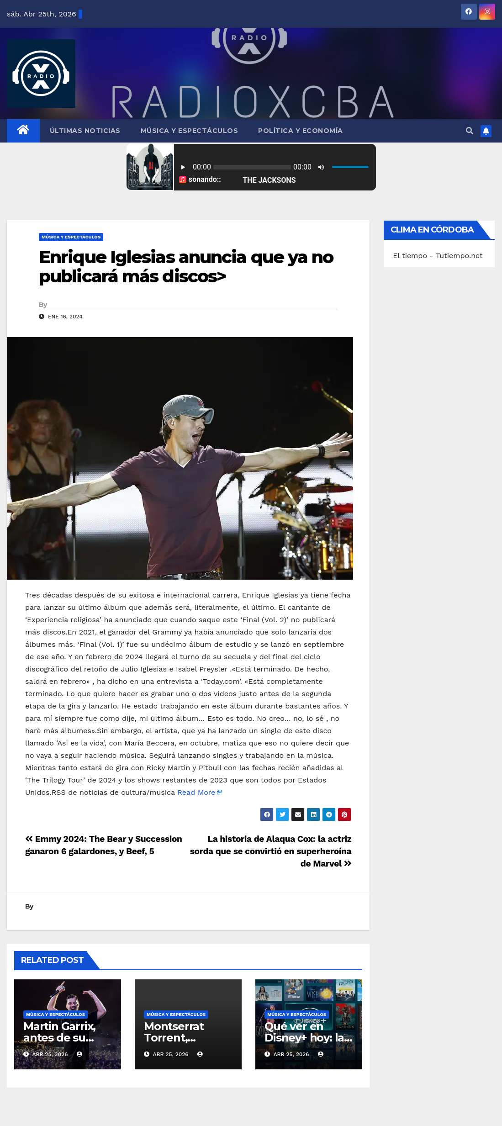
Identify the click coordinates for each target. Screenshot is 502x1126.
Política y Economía (300, 131)
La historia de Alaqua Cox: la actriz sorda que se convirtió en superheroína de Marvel (270, 851)
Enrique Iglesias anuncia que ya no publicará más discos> (186, 266)
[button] (469, 131)
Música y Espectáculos (189, 131)
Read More (196, 792)
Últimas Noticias (85, 131)
